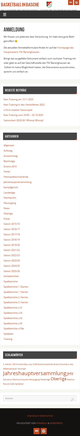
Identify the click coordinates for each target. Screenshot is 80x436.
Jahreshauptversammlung (17, 182)
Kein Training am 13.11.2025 (18, 99)
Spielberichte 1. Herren (16, 292)
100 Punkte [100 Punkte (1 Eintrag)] (17, 364)
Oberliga (8, 213)
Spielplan (8, 333)
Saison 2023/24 (12, 260)
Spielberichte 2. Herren (16, 297)
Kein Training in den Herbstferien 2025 (24, 104)
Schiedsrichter (11, 276)
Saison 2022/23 (12, 255)
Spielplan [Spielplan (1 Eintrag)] (19, 384)
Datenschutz (46, 415)
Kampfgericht (11, 187)
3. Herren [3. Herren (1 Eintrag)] (7, 364)
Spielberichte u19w (14, 328)
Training (8, 339)
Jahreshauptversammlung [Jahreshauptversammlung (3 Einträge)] (34, 373)
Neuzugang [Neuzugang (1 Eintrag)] (34, 379)
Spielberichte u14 (13, 312)
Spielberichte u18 (13, 323)
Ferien (7, 171)
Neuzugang (10, 203)
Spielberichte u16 (13, 318)
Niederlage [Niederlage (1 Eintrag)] (45, 379)
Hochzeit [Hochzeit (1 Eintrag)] (22, 369)
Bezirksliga (9, 161)
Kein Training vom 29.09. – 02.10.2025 (23, 115)
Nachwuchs (10, 197)
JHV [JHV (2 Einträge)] (70, 373)
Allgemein (9, 145)
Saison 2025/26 (12, 271)
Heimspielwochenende (16, 176)
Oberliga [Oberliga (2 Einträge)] (58, 378)
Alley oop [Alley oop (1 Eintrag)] (27, 364)
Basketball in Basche (20, 5)
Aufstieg (8, 150)
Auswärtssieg (11, 156)
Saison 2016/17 (12, 229)
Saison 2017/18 (12, 234)
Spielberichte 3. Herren (16, 302)
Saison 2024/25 (12, 265)
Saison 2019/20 (12, 245)
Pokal (7, 218)
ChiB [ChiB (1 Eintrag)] (35, 364)
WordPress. (56, 423)
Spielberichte (11, 281)
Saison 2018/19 (12, 239)
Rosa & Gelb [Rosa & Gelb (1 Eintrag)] (8, 384)
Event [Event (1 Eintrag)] (56, 364)
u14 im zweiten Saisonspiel (18, 110)
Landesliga (9, 192)
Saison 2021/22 (12, 250)
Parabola (41, 423)
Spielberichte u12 (13, 307)
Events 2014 (10, 166)
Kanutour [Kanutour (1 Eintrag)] (7, 379)
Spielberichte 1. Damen (16, 286)
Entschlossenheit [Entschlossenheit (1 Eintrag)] (45, 364)
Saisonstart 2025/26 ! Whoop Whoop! (23, 120)
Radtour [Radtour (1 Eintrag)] (71, 379)
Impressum (33, 415)
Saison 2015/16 (12, 223)
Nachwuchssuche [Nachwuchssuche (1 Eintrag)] (20, 379)
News (7, 208)
